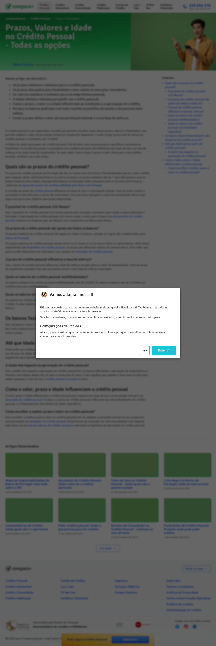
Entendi (163, 350)
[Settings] (145, 350)
